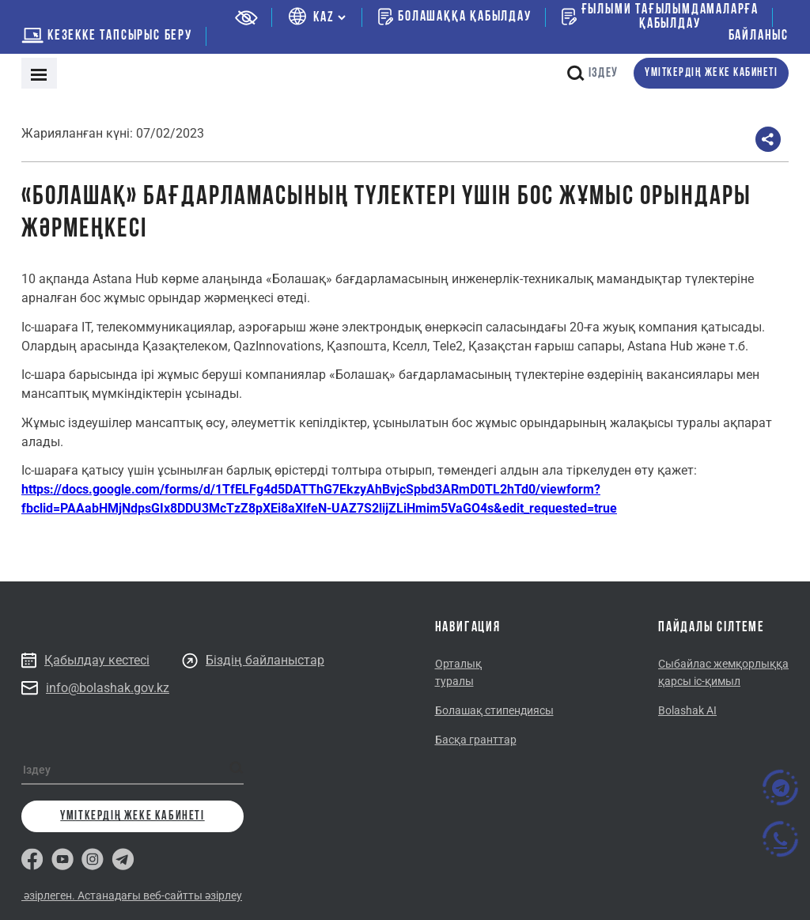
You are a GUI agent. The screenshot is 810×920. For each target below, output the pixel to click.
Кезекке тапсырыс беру (106, 36)
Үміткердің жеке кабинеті (711, 73)
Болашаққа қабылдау (454, 16)
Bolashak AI (687, 710)
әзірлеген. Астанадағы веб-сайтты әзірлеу (131, 895)
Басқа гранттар (476, 739)
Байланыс (759, 36)
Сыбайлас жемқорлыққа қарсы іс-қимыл (723, 672)
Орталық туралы (458, 672)
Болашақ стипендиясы (494, 710)
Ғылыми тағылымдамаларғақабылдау (660, 17)
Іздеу (592, 73)
